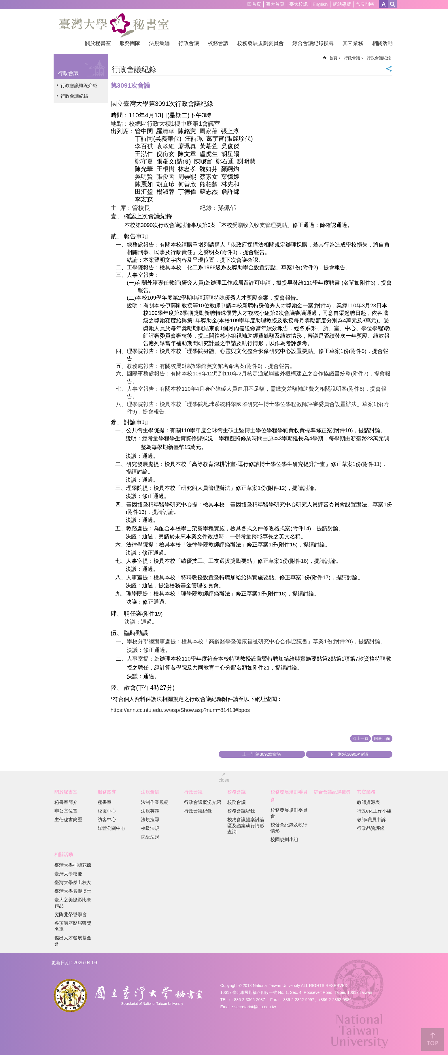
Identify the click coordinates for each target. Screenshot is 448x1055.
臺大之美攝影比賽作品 (72, 902)
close (224, 780)
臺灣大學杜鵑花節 (72, 865)
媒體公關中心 (111, 828)
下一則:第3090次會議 (349, 754)
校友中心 (107, 810)
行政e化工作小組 (374, 810)
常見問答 (365, 4)
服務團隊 (130, 43)
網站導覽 (342, 4)
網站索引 (392, 4)
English (320, 4)
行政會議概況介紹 (79, 85)
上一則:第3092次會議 (261, 754)
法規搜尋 (150, 819)
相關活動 (382, 43)
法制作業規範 (155, 802)
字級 (383, 4)
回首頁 (254, 4)
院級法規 (150, 836)
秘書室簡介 (65, 802)
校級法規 (150, 828)
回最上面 (382, 738)
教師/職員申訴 (371, 819)
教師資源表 (368, 802)
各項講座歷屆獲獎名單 (72, 926)
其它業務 (353, 43)
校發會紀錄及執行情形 (289, 827)
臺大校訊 (298, 4)
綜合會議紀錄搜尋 (313, 43)
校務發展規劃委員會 (260, 43)
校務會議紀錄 (241, 810)
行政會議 (188, 43)
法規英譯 (150, 810)
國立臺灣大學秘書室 (114, 25)
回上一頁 (360, 738)
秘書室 (104, 802)
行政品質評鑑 (371, 828)
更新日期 (60, 962)
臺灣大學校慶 (68, 873)
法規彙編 (159, 43)
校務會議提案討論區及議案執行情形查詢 (245, 825)
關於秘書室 (98, 43)
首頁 (333, 58)
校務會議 (218, 43)
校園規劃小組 (284, 839)
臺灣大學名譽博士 (72, 891)
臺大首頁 (275, 4)
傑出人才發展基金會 (72, 940)
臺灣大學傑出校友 (72, 882)
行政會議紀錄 (74, 96)
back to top (432, 1039)
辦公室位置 (65, 810)
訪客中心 (107, 819)
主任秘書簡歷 (68, 819)
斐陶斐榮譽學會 (70, 914)
